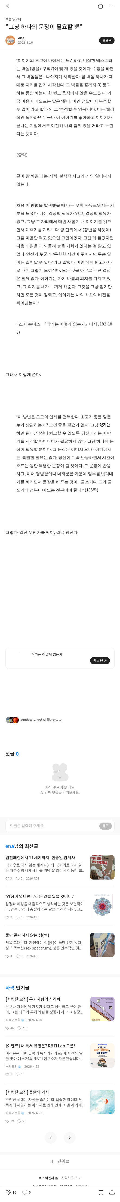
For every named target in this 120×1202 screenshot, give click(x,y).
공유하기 (112, 1192)
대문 (100, 6)
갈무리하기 (101, 1192)
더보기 (112, 6)
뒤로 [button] (8, 6)
